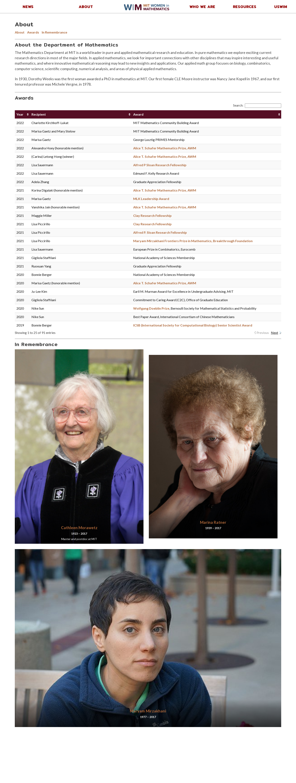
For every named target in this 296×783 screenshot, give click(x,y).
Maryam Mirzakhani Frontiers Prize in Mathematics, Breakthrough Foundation (193, 241)
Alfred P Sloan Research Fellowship (159, 165)
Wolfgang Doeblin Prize (151, 308)
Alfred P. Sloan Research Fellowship (160, 232)
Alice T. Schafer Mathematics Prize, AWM (164, 148)
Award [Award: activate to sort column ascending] (138, 114)
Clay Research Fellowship (152, 215)
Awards (33, 32)
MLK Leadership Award (151, 199)
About (86, 6)
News (28, 6)
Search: (257, 105)
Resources (244, 6)
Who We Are (202, 6)
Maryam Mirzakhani (148, 711)
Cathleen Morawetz (79, 527)
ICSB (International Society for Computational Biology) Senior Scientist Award (192, 325)
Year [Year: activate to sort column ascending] (19, 114)
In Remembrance (54, 32)
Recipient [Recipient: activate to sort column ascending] (38, 114)
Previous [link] (263, 333)
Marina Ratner (213, 522)
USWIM (280, 6)
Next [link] (274, 333)
